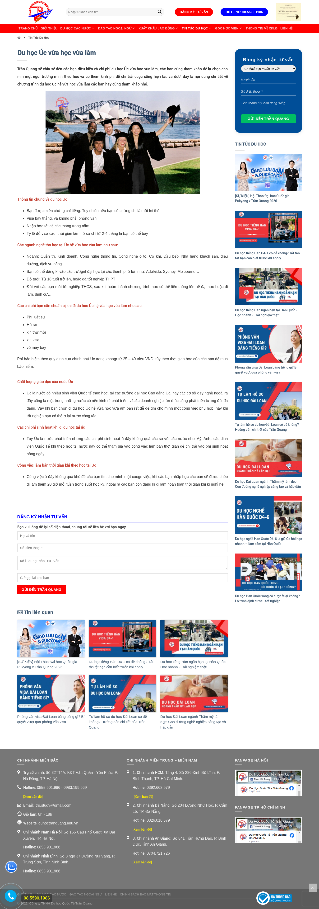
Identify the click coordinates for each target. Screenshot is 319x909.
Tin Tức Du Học (197, 28)
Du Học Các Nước (77, 28)
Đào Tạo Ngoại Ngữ (117, 28)
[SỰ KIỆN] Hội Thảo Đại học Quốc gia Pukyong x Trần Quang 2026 (47, 664)
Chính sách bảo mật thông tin (145, 894)
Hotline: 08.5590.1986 (244, 12)
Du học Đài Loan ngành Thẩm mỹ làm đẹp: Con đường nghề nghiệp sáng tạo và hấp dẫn (193, 722)
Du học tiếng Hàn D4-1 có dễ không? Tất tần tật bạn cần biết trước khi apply (121, 664)
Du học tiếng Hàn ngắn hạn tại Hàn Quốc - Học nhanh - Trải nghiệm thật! (193, 664)
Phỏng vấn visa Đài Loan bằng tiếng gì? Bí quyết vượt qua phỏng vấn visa (51, 719)
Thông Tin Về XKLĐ (261, 28)
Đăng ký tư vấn (194, 12)
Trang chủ (28, 28)
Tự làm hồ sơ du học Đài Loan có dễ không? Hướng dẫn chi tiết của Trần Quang (118, 722)
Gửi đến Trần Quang (41, 590)
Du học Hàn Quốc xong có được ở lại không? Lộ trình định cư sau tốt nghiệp (267, 598)
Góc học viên (229, 28)
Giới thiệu (49, 28)
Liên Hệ (286, 28)
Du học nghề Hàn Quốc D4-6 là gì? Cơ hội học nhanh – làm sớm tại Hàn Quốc (268, 541)
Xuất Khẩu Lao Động (159, 28)
